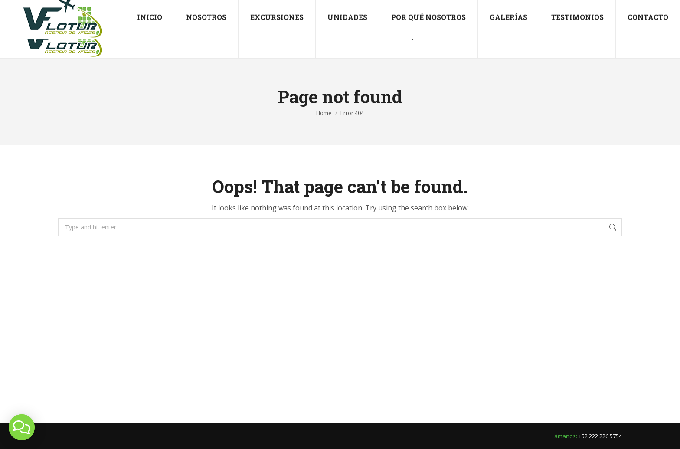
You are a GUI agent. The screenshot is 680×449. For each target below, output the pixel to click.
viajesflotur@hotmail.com (115, 7)
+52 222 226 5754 (36, 7)
